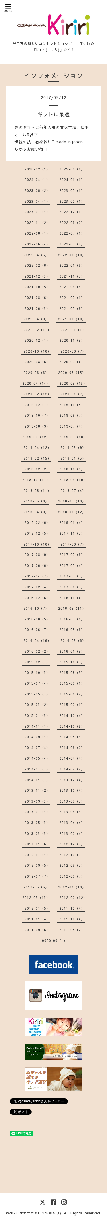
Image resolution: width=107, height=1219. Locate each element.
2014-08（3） (72, 736)
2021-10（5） (37, 286)
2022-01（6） (72, 265)
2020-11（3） (72, 340)
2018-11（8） (72, 469)
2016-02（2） (37, 651)
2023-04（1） (37, 201)
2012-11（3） (37, 854)
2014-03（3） (37, 769)
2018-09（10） (73, 479)
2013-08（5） (72, 801)
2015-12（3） (37, 662)
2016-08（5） (37, 619)
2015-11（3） (72, 662)
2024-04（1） (37, 179)
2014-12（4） (72, 715)
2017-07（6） (72, 554)
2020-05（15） (72, 372)
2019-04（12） (37, 447)
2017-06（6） (37, 565)
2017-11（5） (72, 533)
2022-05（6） (72, 244)
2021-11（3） (72, 276)
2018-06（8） (36, 501)
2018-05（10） (72, 501)
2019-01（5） (73, 458)
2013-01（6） (37, 844)
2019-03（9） (73, 447)
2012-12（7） (72, 844)
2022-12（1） (72, 211)
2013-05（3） (37, 822)
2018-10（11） (36, 479)
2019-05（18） (73, 437)
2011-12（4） (72, 908)
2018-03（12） (72, 512)
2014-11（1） (37, 726)
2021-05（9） (72, 308)
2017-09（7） (73, 544)
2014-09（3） (37, 736)
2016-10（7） (36, 608)
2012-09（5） (37, 865)
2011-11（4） (37, 919)
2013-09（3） (37, 801)
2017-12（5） (37, 533)
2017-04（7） (37, 576)
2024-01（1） (72, 179)
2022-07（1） (72, 233)
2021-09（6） (72, 286)
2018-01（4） (72, 522)
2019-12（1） (37, 404)
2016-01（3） (72, 651)
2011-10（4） (72, 919)
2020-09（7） (73, 351)
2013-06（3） (72, 811)
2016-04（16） (37, 640)
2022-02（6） (37, 265)
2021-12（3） (37, 276)
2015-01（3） (37, 715)
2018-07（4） (73, 490)
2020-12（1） (37, 340)
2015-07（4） (37, 683)
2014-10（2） (72, 726)
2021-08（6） (37, 297)
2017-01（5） (72, 587)
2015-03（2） (37, 704)
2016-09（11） (72, 608)
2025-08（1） (72, 169)
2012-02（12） (73, 897)
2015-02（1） (72, 704)
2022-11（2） (37, 222)
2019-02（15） (37, 458)
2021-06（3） (37, 308)
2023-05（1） (72, 190)
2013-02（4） (72, 833)
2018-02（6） (37, 522)
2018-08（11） (37, 490)
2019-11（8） (72, 404)
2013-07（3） (37, 811)
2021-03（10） (72, 319)
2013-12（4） (72, 780)
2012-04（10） (72, 887)
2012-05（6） (36, 887)
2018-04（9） (36, 512)
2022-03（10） (72, 255)
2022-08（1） (37, 233)
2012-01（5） (37, 908)
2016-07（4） (72, 619)
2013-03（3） (37, 833)
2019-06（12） (36, 437)
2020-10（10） (37, 351)
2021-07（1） (72, 297)
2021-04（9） (36, 319)
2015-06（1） (72, 683)
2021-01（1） (73, 329)
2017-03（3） (72, 576)
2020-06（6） (36, 372)
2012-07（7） (37, 876)
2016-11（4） (72, 597)
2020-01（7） (73, 394)
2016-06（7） (37, 629)
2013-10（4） (72, 790)
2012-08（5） (72, 865)
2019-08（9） (37, 426)
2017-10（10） (37, 544)
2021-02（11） (37, 329)
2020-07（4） (72, 361)
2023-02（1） (72, 201)
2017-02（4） (37, 587)
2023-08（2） (37, 190)
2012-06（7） (72, 876)
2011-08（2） (72, 929)
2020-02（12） (37, 394)
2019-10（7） (37, 415)
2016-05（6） (72, 629)
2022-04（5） (36, 255)
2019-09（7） (72, 415)
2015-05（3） (37, 694)
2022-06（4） (37, 244)
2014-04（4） (72, 758)
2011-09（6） (37, 929)
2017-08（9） (37, 554)
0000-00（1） (54, 940)
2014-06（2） (72, 747)
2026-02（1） (37, 169)
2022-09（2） (72, 222)
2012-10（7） (72, 854)
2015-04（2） (72, 694)
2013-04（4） (72, 822)
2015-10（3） (37, 672)
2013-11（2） (37, 790)
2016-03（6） (73, 640)
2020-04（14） (36, 383)
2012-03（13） (36, 897)
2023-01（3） (37, 211)
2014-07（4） (37, 747)
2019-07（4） (72, 426)
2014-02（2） (72, 769)
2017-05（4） (72, 565)
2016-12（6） (37, 597)
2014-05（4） (37, 758)
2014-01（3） (37, 780)
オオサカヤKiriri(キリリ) (40, 1213)
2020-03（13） (73, 383)
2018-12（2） (37, 469)
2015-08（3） (72, 672)
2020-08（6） (37, 361)
